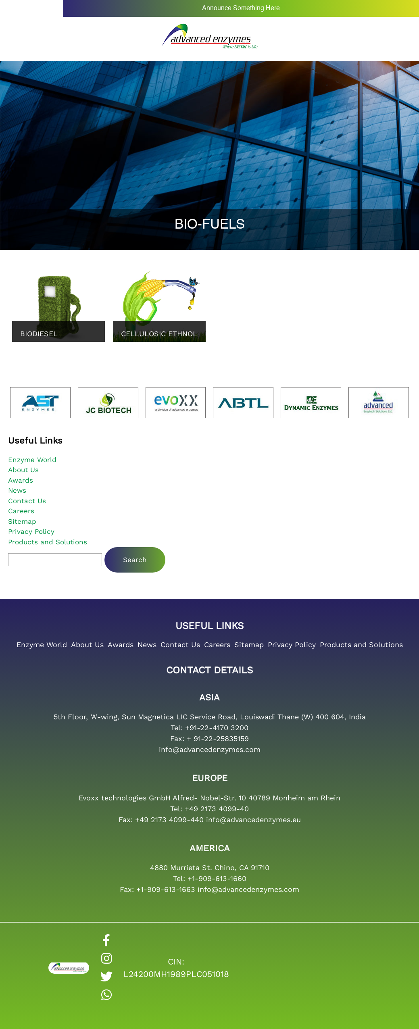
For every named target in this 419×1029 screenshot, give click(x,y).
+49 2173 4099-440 (169, 819)
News (17, 490)
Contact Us (27, 501)
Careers (21, 511)
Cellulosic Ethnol (159, 333)
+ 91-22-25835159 (218, 738)
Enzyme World (32, 460)
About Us (23, 470)
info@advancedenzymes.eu (253, 819)
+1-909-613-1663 (165, 889)
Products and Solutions (47, 542)
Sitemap (22, 521)
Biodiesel (39, 333)
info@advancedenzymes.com (210, 749)
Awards (20, 480)
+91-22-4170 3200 (216, 727)
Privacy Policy (31, 531)
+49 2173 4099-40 (217, 808)
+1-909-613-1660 (217, 878)
